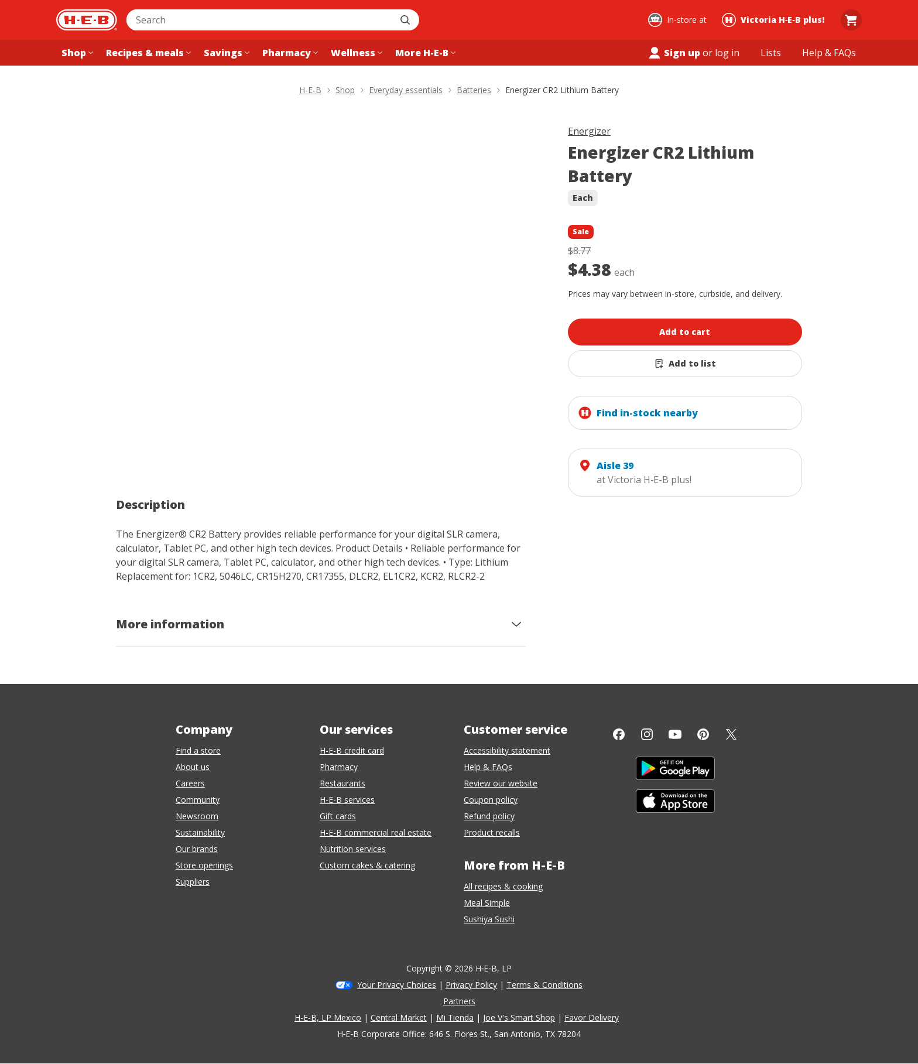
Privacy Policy (471, 984)
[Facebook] (619, 734)
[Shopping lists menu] (771, 53)
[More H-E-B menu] (424, 53)
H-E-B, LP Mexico (327, 1017)
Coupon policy (491, 799)
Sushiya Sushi (489, 919)
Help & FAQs (488, 766)
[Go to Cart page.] (851, 19)
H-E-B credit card (352, 750)
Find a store (198, 750)
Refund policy (489, 816)
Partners (459, 1001)
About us (193, 766)
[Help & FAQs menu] (829, 53)
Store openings (204, 865)
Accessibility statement (507, 750)
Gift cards (338, 816)
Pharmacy (339, 766)
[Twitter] (731, 734)
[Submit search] (406, 19)
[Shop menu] (76, 53)
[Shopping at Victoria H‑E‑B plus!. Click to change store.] (774, 19)
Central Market (399, 1017)
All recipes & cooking (503, 886)
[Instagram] (647, 734)
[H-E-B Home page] (86, 19)
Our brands (197, 848)
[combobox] (259, 19)
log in (727, 52)
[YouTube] (675, 734)
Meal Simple (487, 902)
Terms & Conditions (544, 984)
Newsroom (197, 816)
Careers (190, 783)
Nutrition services (353, 848)
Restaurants (342, 783)
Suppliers (193, 881)
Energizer (589, 131)
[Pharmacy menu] (289, 53)
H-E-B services (347, 799)
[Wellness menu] (355, 53)
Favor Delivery (591, 1017)
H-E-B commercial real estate (375, 832)
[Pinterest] (703, 734)
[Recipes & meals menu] (147, 53)
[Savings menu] (225, 53)
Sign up (674, 53)
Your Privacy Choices (396, 984)
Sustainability (200, 832)
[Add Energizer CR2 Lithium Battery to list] (685, 363)
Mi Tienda (455, 1017)
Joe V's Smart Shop (519, 1017)
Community (198, 799)
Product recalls (492, 832)
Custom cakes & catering (367, 865)
